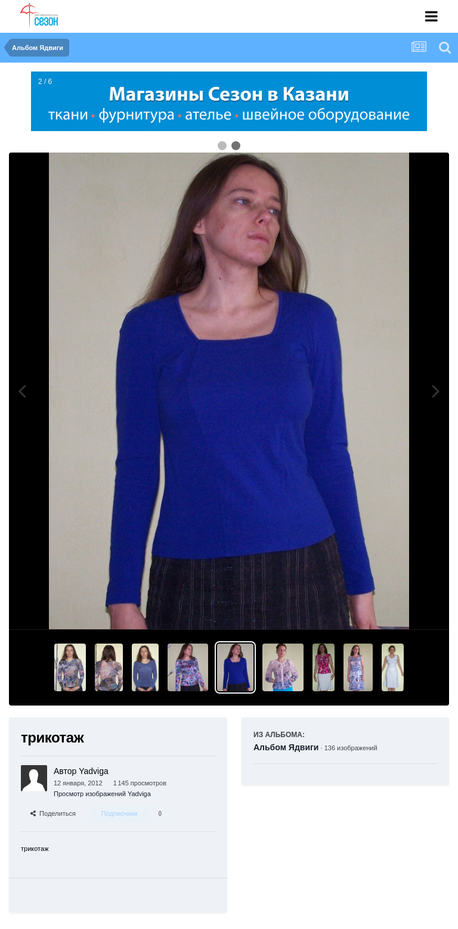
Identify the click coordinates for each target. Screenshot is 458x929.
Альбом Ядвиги (285, 747)
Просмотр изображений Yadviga (102, 793)
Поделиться (53, 813)
